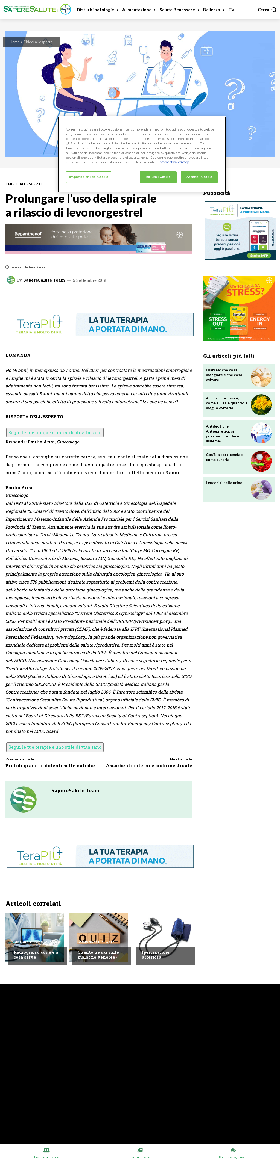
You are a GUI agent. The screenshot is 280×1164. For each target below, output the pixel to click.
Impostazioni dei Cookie (88, 177)
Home (15, 41)
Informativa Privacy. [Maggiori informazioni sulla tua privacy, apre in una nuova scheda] (174, 162)
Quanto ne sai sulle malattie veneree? (98, 954)
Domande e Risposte (96, 941)
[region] (142, 154)
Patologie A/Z (155, 941)
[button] (267, 9)
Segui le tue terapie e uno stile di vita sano (54, 432)
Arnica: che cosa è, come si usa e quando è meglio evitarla (226, 403)
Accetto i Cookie (199, 177)
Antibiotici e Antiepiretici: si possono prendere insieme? (222, 433)
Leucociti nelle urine (224, 482)
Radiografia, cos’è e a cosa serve (36, 954)
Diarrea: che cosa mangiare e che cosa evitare (224, 375)
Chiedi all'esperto (38, 41)
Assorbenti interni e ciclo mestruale (149, 765)
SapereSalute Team (44, 280)
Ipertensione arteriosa (156, 954)
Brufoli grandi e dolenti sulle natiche (50, 765)
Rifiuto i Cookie (158, 177)
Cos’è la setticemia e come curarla (224, 457)
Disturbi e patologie (33, 941)
